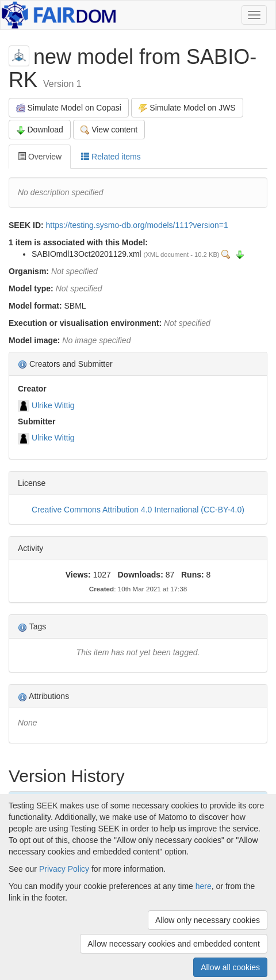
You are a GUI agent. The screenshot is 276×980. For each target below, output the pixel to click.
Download (39, 130)
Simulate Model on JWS (187, 108)
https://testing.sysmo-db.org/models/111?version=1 (137, 225)
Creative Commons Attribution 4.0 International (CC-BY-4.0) (138, 509)
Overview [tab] (40, 156)
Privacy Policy (64, 868)
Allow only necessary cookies (207, 920)
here (203, 886)
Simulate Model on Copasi (68, 108)
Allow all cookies (230, 967)
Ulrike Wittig (53, 405)
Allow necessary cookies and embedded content (173, 943)
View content (108, 130)
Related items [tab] (110, 156)
